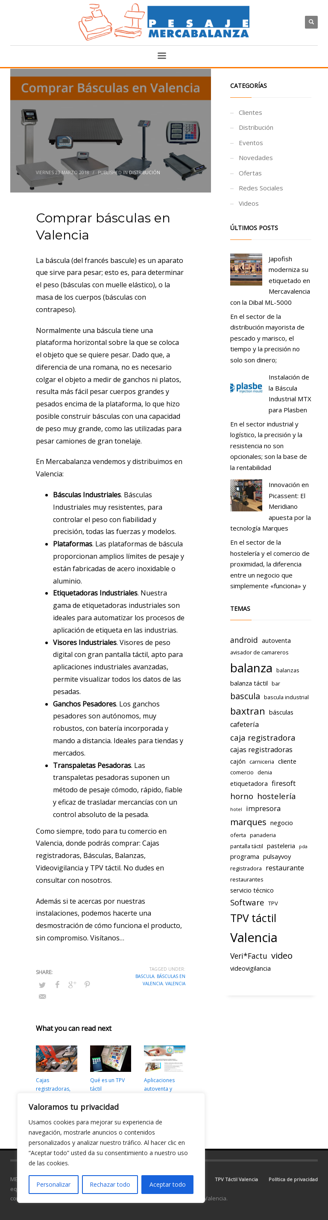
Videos (249, 203)
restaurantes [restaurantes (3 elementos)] (247, 879)
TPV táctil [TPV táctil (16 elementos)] (253, 918)
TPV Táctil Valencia (236, 1179)
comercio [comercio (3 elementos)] (242, 772)
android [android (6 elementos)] (244, 640)
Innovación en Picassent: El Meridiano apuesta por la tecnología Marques (270, 506)
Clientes (250, 112)
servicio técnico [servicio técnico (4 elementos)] (252, 890)
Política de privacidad (293, 1179)
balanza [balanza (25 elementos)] (251, 668)
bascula (144, 976)
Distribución (144, 172)
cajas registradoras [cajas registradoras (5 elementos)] (261, 749)
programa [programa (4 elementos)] (244, 856)
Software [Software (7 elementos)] (247, 902)
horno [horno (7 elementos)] (241, 796)
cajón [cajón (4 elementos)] (238, 761)
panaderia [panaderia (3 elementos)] (263, 835)
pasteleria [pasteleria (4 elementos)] (281, 845)
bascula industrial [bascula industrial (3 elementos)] (286, 697)
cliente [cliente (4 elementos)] (287, 761)
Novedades (256, 157)
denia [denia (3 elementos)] (265, 772)
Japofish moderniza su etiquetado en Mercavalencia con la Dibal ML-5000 (270, 280)
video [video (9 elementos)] (282, 955)
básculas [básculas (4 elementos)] (281, 712)
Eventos (251, 142)
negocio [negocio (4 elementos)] (281, 822)
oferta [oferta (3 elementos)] (238, 835)
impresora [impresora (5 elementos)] (263, 808)
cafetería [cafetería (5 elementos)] (244, 724)
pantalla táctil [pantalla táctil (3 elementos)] (246, 846)
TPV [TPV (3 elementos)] (273, 903)
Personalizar (53, 1184)
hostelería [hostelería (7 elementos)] (276, 796)
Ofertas (250, 173)
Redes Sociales (261, 188)
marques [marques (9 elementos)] (248, 822)
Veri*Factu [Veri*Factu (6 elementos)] (248, 956)
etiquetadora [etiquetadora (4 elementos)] (249, 783)
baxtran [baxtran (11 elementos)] (247, 711)
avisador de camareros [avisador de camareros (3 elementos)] (259, 652)
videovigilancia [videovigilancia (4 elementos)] (250, 968)
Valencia (175, 984)
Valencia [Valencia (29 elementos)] (254, 937)
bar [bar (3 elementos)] (276, 683)
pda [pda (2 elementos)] (303, 846)
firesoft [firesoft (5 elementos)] (284, 783)
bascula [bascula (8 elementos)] (245, 696)
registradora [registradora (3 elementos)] (246, 868)
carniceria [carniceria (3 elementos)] (261, 761)
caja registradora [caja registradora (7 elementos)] (263, 737)
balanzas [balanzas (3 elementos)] (287, 670)
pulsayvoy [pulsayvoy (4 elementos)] (277, 856)
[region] (111, 1148)
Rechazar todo (110, 1184)
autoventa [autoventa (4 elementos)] (276, 640)
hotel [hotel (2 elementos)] (236, 809)
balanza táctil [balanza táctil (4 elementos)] (249, 683)
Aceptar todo (167, 1184)
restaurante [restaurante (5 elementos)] (285, 868)
